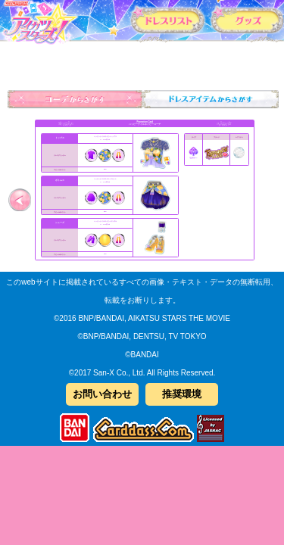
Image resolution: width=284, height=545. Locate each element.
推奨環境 (181, 394)
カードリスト (168, 20)
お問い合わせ (102, 394)
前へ (19, 199)
